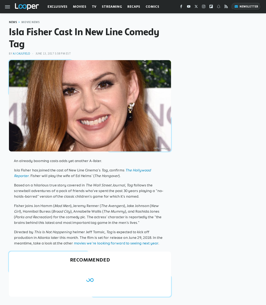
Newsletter (246, 6)
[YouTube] (189, 7)
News (13, 22)
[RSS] (226, 7)
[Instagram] (204, 7)
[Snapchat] (219, 7)
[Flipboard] (211, 7)
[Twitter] (196, 7)
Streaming (112, 6)
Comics (152, 6)
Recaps (133, 6)
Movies (79, 6)
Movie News (30, 22)
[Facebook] (181, 7)
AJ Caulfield (21, 53)
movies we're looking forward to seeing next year (116, 243)
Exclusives (58, 6)
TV (94, 6)
